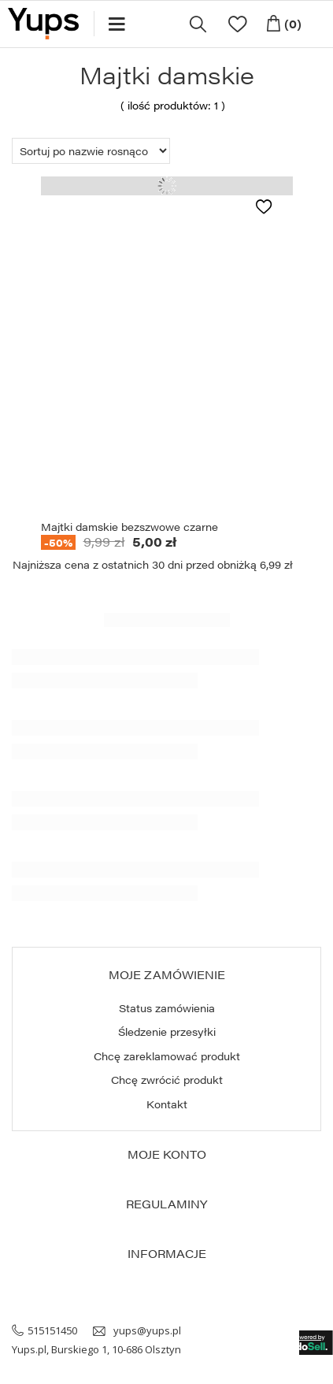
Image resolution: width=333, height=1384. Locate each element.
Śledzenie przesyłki (167, 1032)
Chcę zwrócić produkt (167, 1080)
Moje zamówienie (167, 974)
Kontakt (166, 1104)
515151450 (52, 1330)
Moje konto (167, 1154)
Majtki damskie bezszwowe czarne (129, 527)
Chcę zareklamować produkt (167, 1056)
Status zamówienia (167, 1008)
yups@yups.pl (147, 1330)
